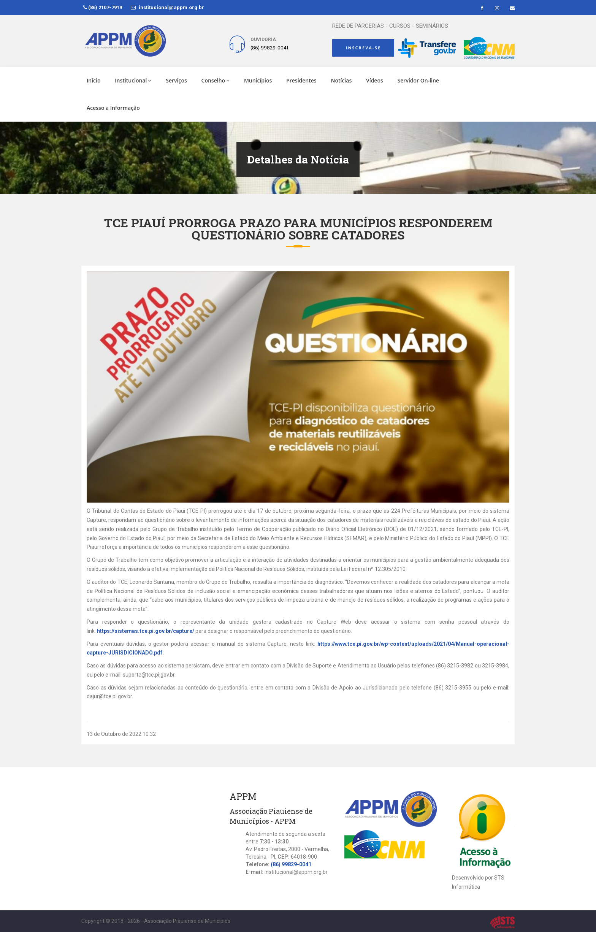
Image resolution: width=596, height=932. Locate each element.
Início (93, 80)
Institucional (133, 80)
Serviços (176, 80)
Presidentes (301, 80)
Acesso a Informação (113, 107)
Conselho (215, 80)
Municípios (258, 80)
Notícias (341, 80)
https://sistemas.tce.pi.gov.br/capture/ (145, 631)
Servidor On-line (418, 80)
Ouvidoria (263, 39)
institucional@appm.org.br (167, 7)
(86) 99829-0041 (291, 864)
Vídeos (374, 80)
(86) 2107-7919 (102, 7)
